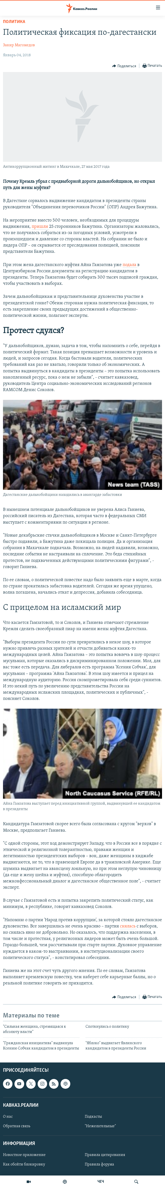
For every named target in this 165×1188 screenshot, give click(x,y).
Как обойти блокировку (24, 1164)
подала (130, 265)
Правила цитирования (105, 1155)
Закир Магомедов (19, 45)
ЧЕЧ (100, 1182)
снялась (128, 926)
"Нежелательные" (100, 1126)
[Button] (124, 66)
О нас (8, 1117)
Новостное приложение (24, 1155)
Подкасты (93, 1117)
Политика (14, 22)
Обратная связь (16, 1126)
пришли (40, 226)
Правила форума (99, 1164)
